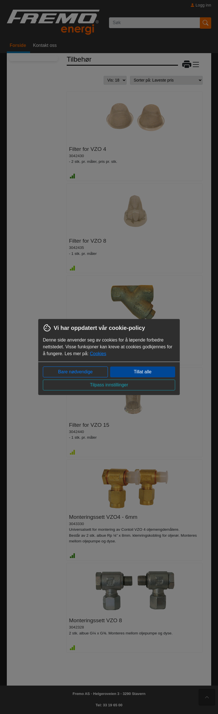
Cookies (98, 353)
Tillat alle (143, 371)
